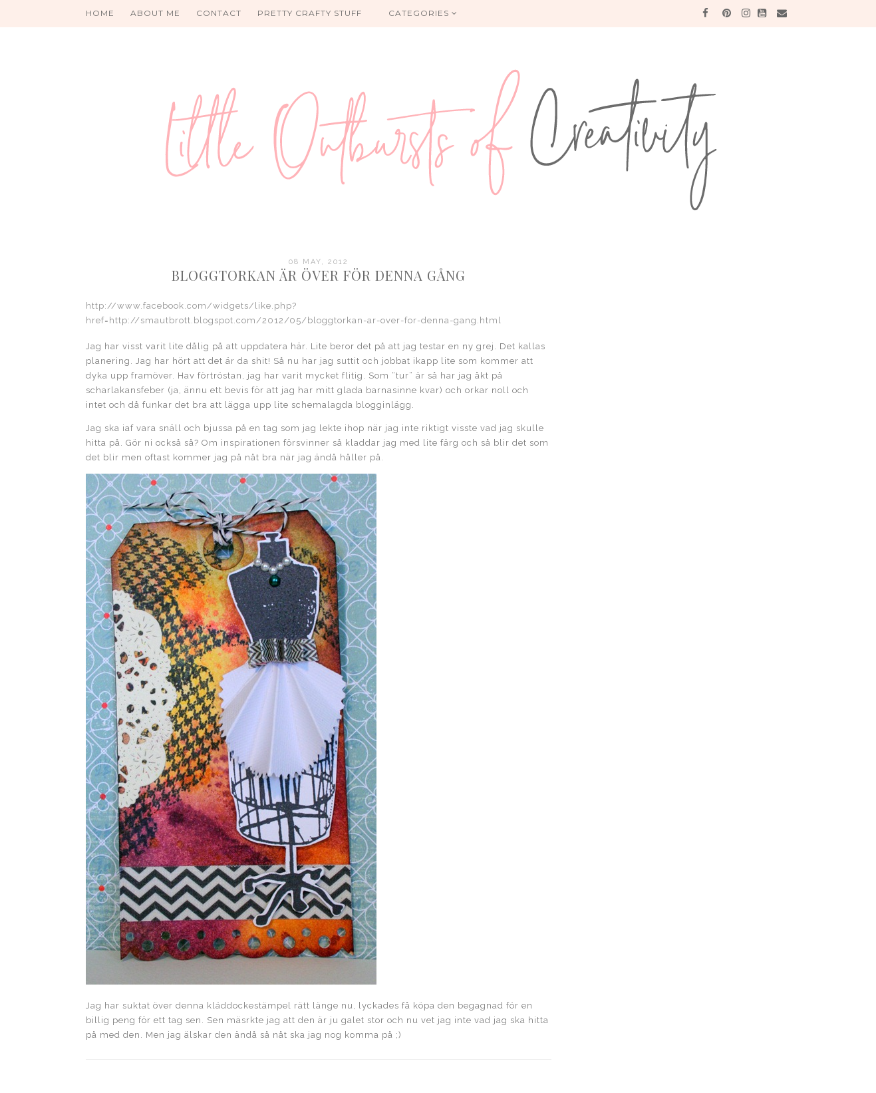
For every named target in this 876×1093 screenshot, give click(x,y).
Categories (423, 13)
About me (155, 13)
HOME (100, 13)
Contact (218, 13)
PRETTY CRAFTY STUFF (309, 13)
